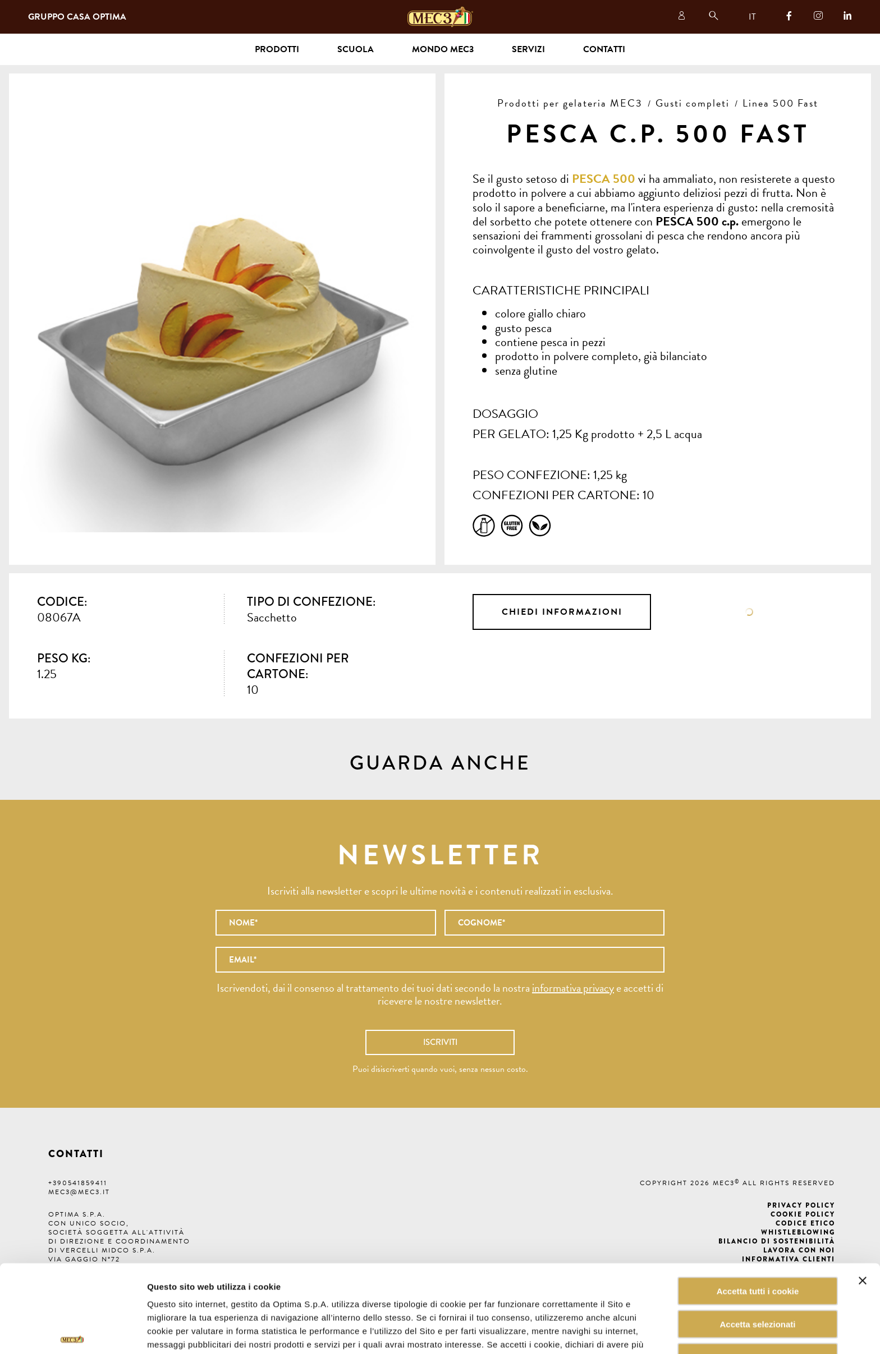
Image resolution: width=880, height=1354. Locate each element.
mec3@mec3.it (79, 1192)
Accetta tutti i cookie (758, 1228)
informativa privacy (573, 987)
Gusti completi (693, 102)
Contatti (604, 49)
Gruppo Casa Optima (77, 17)
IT (752, 17)
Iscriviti (440, 1042)
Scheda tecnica (749, 612)
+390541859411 (77, 1183)
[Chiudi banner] (863, 1218)
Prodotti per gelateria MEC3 (570, 102)
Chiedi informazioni (562, 612)
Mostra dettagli (569, 1332)
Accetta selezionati (757, 1262)
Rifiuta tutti (757, 1295)
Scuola (355, 49)
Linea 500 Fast (780, 102)
